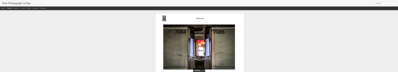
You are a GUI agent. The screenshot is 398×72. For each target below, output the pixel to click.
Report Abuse (211, 71)
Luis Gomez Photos (168, 60)
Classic (3, 8)
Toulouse (216, 65)
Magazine (16, 8)
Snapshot (36, 8)
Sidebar (28, 8)
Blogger (205, 71)
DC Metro (188, 65)
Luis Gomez (207, 63)
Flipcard (9, 8)
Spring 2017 (209, 65)
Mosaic (23, 8)
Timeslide (43, 8)
